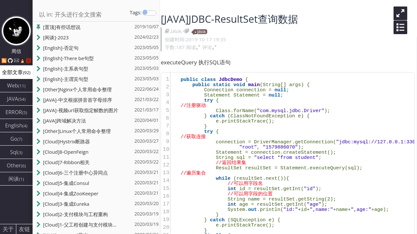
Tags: (135, 12)
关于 (8, 229)
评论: (210, 47)
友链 (24, 229)
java (202, 31)
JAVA (176, 31)
